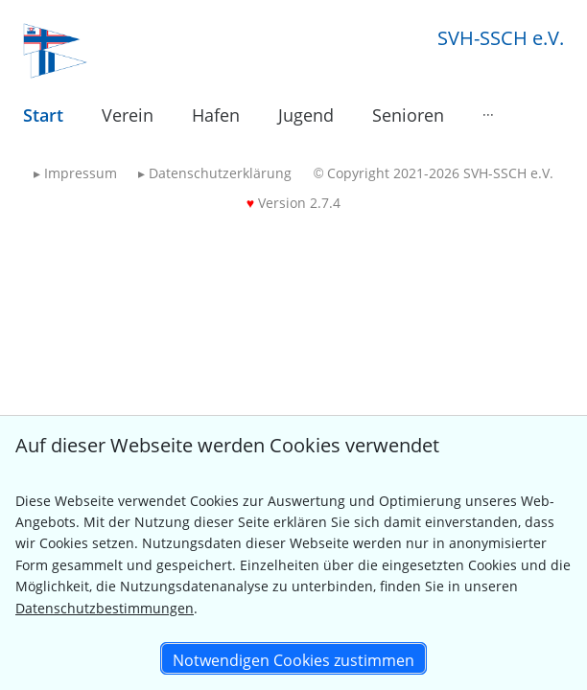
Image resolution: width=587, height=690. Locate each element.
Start (43, 115)
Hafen (216, 115)
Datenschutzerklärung (215, 173)
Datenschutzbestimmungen (104, 608)
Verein (127, 115)
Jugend (306, 115)
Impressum (75, 173)
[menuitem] (43, 116)
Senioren (408, 115)
